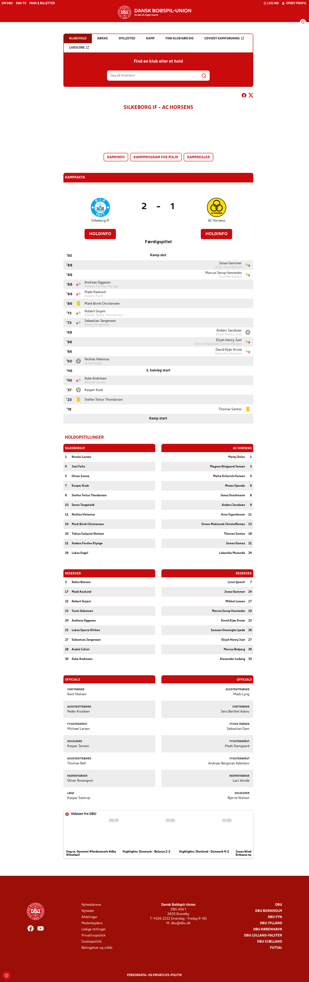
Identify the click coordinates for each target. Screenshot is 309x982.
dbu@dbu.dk (180, 923)
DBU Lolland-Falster (263, 935)
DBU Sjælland (269, 941)
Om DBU (7, 3)
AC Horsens (216, 220)
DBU (278, 904)
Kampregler (198, 157)
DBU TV (21, 3)
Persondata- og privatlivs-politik (154, 975)
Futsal (276, 947)
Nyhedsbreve (91, 904)
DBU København (267, 929)
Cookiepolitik (91, 941)
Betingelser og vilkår (97, 947)
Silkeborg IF (100, 220)
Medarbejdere (91, 923)
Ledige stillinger (93, 929)
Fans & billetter (42, 3)
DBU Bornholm (268, 910)
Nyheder (87, 910)
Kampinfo (116, 157)
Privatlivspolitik (93, 935)
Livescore (79, 47)
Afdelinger (89, 917)
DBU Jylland (271, 923)
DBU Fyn (275, 917)
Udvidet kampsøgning (224, 38)
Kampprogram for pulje (156, 157)
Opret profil (294, 3)
